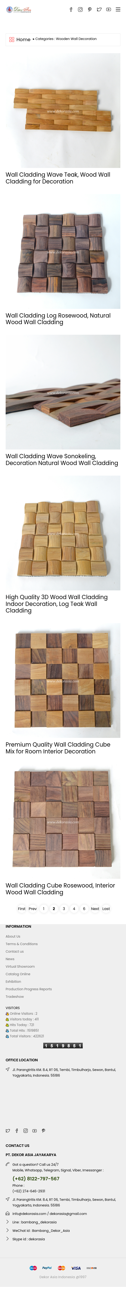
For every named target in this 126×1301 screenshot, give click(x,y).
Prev (33, 908)
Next (95, 908)
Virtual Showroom (20, 966)
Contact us (15, 951)
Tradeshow (15, 996)
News (10, 959)
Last (106, 908)
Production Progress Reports (29, 989)
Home (23, 39)
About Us (13, 936)
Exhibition (13, 981)
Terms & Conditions (22, 944)
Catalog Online (18, 974)
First (21, 908)
